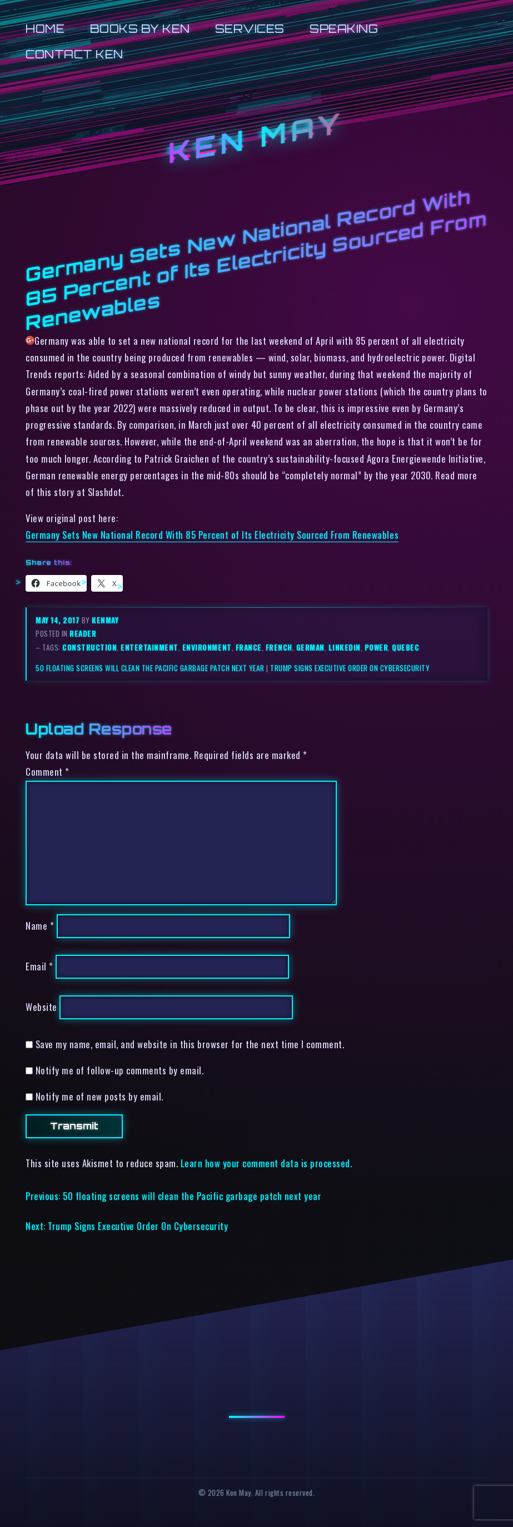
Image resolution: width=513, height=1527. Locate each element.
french (279, 647)
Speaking (344, 29)
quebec (405, 647)
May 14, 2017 (59, 620)
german (310, 647)
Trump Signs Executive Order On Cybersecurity (350, 667)
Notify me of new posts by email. (99, 1096)
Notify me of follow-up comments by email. (120, 1070)
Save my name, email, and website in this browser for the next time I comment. (190, 1044)
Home (45, 29)
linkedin (344, 647)
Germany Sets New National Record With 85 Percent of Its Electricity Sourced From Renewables (212, 535)
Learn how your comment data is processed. (266, 1163)
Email (39, 966)
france (249, 647)
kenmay (105, 620)
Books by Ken (140, 29)
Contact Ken (74, 54)
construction (89, 647)
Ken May (256, 137)
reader (82, 633)
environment (207, 647)
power (377, 647)
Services (250, 29)
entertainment (149, 647)
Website (41, 1007)
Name (40, 926)
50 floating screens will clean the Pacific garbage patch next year (150, 667)
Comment (47, 772)
